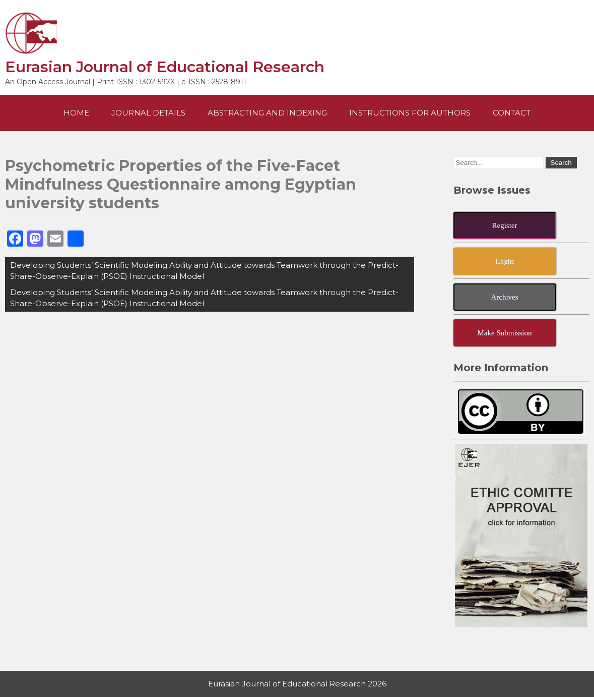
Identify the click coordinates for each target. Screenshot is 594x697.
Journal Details (148, 113)
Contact (512, 113)
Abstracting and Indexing (267, 113)
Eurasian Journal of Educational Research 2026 (297, 683)
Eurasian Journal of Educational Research (164, 66)
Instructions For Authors (410, 113)
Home (76, 113)
